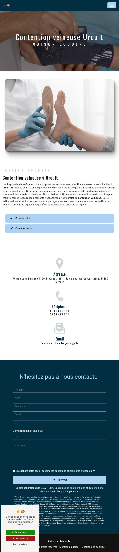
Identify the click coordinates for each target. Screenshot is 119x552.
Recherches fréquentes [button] (59, 541)
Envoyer (62, 476)
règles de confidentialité (72, 484)
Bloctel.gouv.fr (84, 520)
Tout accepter (20, 532)
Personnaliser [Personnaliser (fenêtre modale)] (20, 544)
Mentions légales (68, 546)
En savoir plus (20, 218)
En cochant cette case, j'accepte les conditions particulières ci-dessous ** (55, 467)
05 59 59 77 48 (59, 314)
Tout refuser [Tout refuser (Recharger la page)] (20, 538)
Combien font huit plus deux (28, 427)
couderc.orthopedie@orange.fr (59, 340)
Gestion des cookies (93, 546)
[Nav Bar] (111, 5)
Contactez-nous (21, 228)
